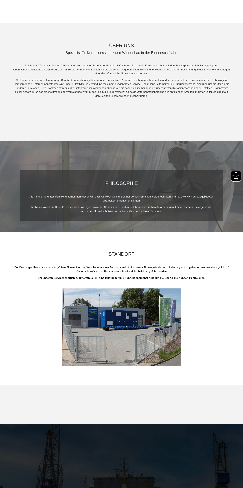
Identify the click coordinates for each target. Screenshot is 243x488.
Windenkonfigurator (213, 17)
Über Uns (159, 17)
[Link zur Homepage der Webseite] (35, 12)
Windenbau (182, 17)
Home (140, 17)
